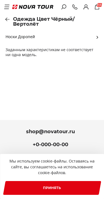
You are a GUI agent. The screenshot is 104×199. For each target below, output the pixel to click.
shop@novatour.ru (50, 132)
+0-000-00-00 (50, 145)
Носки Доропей (20, 36)
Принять (52, 188)
